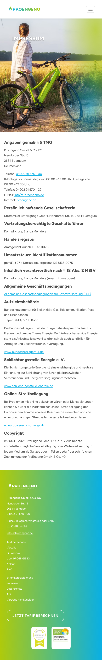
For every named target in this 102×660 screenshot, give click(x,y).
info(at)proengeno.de (29, 195)
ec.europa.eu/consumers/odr (24, 425)
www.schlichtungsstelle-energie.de (28, 386)
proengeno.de (26, 200)
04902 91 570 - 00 (29, 174)
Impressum (13, 583)
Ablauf (11, 564)
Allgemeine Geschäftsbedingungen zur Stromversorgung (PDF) (47, 294)
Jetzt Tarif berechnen (35, 616)
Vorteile (11, 547)
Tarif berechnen (16, 542)
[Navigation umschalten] (90, 9)
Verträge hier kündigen (21, 599)
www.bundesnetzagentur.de (24, 352)
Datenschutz (14, 588)
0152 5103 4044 (17, 526)
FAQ (9, 569)
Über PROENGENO (18, 558)
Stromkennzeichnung (20, 577)
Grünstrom (13, 553)
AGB (9, 594)
